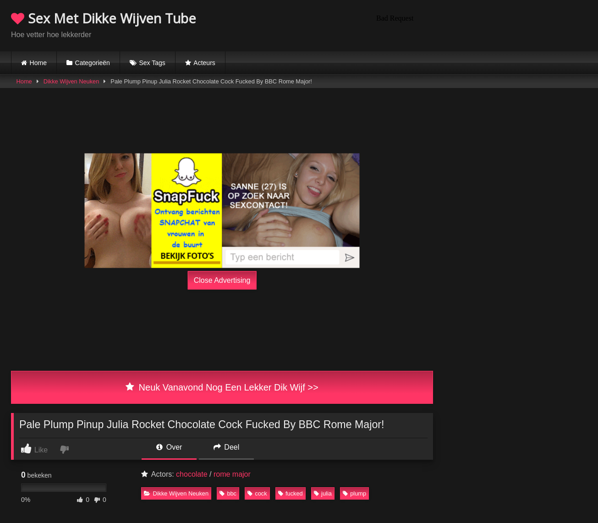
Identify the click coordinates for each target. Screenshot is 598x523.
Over (169, 447)
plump (354, 493)
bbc (227, 493)
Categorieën (92, 62)
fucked (290, 493)
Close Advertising (222, 280)
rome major (232, 474)
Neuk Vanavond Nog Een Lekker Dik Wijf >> (222, 387)
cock (257, 493)
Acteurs (204, 62)
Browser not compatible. (480, 24)
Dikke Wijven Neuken (71, 81)
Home (38, 62)
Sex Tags (152, 62)
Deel (226, 447)
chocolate (192, 474)
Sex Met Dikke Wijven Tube (103, 18)
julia (323, 493)
